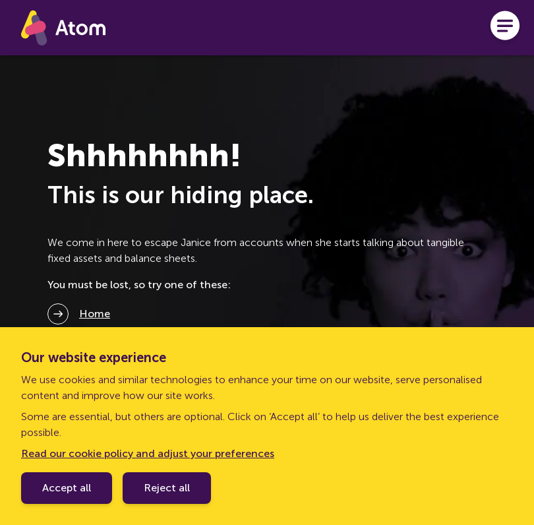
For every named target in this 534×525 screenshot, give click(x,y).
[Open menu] (505, 27)
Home (94, 313)
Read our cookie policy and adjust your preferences (147, 453)
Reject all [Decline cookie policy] (167, 487)
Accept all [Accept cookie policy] (66, 487)
